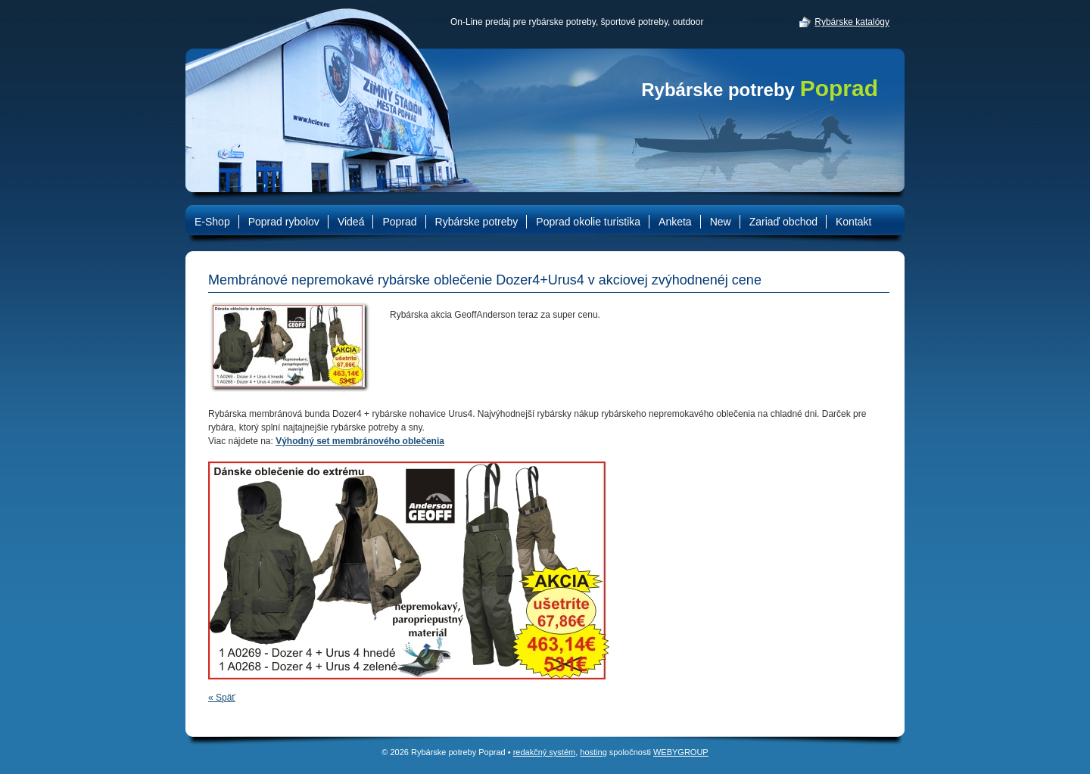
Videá (351, 222)
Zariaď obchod (783, 222)
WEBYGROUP (680, 752)
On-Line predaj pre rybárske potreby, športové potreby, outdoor (576, 22)
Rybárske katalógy (851, 22)
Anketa (675, 222)
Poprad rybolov (283, 222)
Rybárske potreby (759, 89)
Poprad (399, 222)
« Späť (221, 697)
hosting (593, 752)
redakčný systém (544, 752)
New (720, 222)
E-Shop (212, 222)
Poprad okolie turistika (588, 222)
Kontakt (853, 222)
